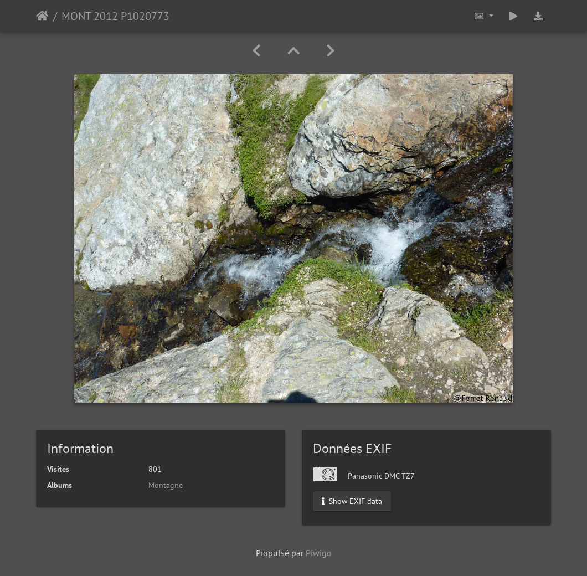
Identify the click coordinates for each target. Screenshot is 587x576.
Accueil (42, 16)
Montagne (165, 485)
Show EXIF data (352, 501)
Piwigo (319, 552)
